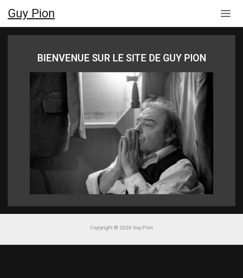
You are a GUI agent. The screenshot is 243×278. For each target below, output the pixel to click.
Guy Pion (31, 13)
